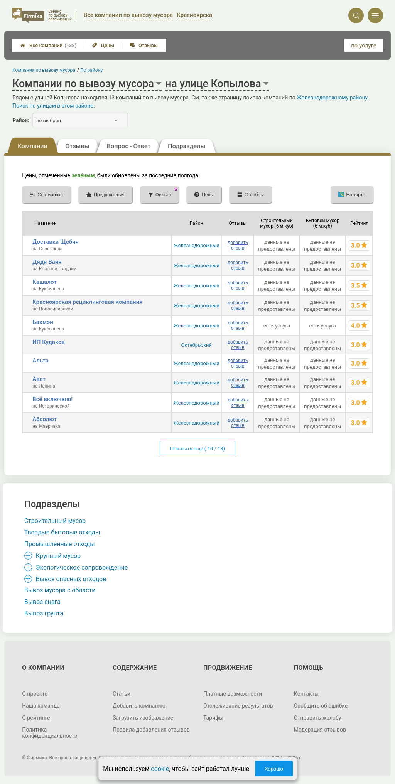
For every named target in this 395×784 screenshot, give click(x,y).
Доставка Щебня (55, 241)
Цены (103, 45)
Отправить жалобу (317, 718)
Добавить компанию (139, 706)
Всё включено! (52, 399)
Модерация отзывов (320, 730)
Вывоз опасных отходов (71, 579)
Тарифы (213, 718)
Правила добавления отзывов (151, 730)
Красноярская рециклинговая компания (87, 301)
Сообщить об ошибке (321, 706)
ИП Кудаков (48, 342)
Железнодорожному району (332, 97)
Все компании (48, 45)
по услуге (363, 45)
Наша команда (41, 706)
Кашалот (44, 281)
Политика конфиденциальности (50, 733)
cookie (160, 768)
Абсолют (44, 419)
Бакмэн (42, 322)
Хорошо (274, 769)
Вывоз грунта (43, 613)
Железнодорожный (196, 245)
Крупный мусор (58, 556)
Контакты (306, 694)
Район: (20, 120)
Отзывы (144, 45)
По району (92, 70)
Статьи (121, 694)
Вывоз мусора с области (60, 590)
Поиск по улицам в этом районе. (53, 106)
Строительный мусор (55, 520)
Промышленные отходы (59, 544)
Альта (40, 360)
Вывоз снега (42, 601)
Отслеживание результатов (238, 706)
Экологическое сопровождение (82, 567)
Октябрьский (196, 345)
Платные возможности (232, 694)
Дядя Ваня (46, 261)
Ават (39, 379)
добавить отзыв (238, 245)
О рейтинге (36, 718)
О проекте (34, 694)
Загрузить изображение (143, 718)
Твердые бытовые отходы (62, 532)
